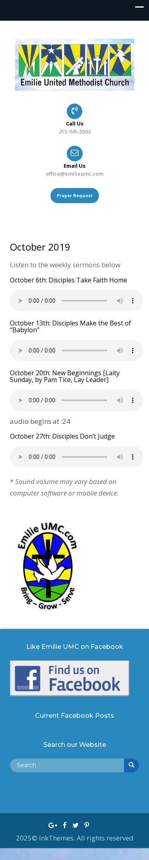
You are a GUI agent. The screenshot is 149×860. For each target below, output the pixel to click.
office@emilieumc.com (74, 173)
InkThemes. (58, 837)
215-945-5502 (75, 131)
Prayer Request (75, 195)
